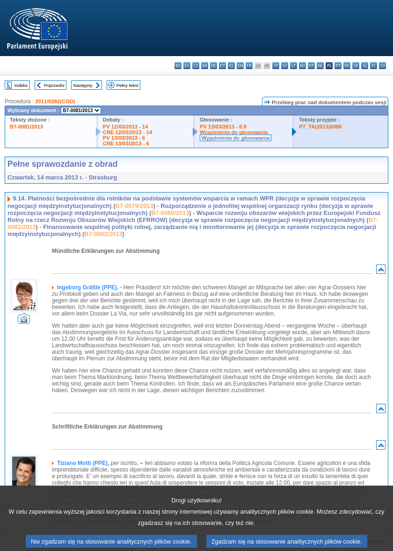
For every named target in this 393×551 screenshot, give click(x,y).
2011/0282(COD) (55, 101)
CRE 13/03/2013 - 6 (126, 143)
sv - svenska (382, 65)
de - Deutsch (213, 65)
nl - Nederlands (320, 65)
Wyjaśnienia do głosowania (234, 132)
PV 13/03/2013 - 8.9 (223, 126)
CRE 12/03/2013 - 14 (127, 132)
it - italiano (275, 65)
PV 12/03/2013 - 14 (125, 126)
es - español (186, 65)
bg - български (178, 65)
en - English (240, 65)
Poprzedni (54, 85)
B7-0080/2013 (170, 212)
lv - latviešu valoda (284, 65)
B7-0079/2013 (134, 205)
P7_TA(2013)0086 (320, 126)
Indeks (21, 85)
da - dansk (204, 65)
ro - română (346, 65)
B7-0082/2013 (103, 233)
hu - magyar (302, 65)
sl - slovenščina (364, 65)
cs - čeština (195, 65)
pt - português (338, 65)
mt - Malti (311, 65)
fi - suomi (373, 65)
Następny (83, 85)
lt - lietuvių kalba (293, 65)
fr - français (249, 65)
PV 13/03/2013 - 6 (124, 138)
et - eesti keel (222, 65)
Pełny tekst (127, 85)
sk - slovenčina (355, 65)
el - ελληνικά (231, 65)
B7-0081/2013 (26, 126)
